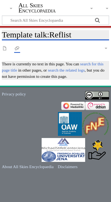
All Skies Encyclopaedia (37, 8)
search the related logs (66, 70)
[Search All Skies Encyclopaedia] (55, 20)
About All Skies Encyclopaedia (28, 166)
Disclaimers (68, 166)
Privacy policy (14, 94)
